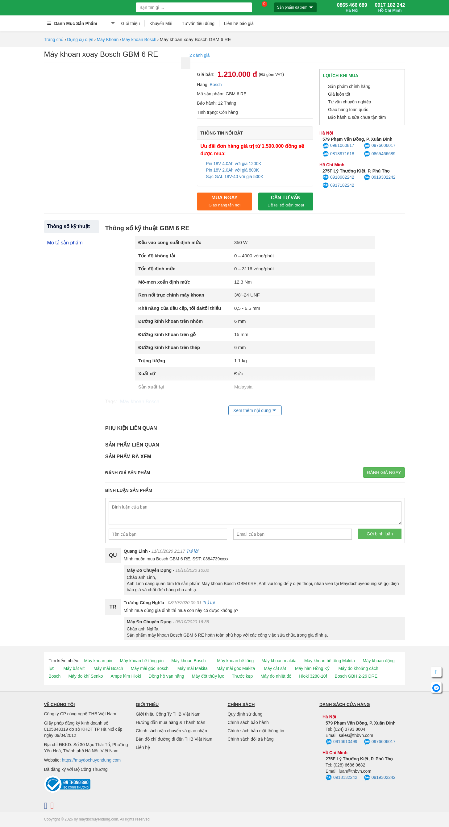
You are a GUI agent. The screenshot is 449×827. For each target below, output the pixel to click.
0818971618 (338, 154)
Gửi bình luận (380, 533)
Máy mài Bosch (108, 668)
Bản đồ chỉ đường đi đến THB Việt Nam (174, 739)
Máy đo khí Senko (85, 676)
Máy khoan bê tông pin (142, 660)
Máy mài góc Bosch (149, 668)
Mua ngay (224, 201)
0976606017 (380, 146)
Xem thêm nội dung (252, 410)
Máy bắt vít (74, 668)
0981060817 (338, 146)
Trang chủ (54, 39)
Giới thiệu (130, 23)
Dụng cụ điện (80, 39)
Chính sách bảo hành (248, 722)
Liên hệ (143, 747)
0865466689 (380, 154)
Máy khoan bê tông (235, 660)
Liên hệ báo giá (239, 23)
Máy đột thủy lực (208, 676)
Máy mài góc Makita (236, 668)
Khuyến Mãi (160, 23)
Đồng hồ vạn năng (166, 676)
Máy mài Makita (192, 668)
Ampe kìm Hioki (125, 676)
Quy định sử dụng (245, 714)
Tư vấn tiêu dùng (198, 23)
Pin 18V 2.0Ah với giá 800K (232, 170)
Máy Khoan (107, 39)
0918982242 (338, 177)
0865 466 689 (352, 7)
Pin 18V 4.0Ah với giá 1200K (233, 163)
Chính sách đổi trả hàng (251, 739)
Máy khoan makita (279, 660)
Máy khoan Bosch (139, 39)
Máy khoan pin (98, 660)
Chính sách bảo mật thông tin (256, 730)
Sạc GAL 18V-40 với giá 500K (235, 176)
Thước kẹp (242, 676)
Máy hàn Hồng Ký (312, 668)
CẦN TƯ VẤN (286, 201)
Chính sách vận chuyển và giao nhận (171, 730)
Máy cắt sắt (275, 668)
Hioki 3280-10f (313, 676)
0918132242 (341, 778)
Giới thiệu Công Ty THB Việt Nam (168, 714)
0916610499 (341, 742)
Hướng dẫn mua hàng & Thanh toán (170, 722)
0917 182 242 (390, 7)
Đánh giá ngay (384, 472)
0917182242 (338, 185)
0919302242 (380, 177)
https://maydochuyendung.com (91, 760)
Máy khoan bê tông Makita (329, 660)
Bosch (216, 84)
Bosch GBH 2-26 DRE (356, 676)
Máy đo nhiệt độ (275, 676)
